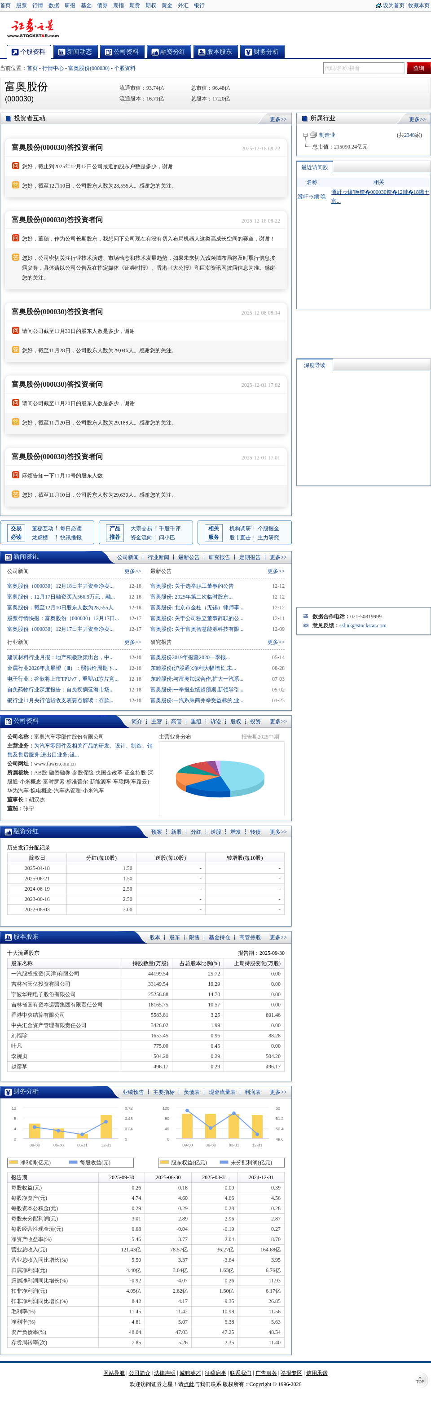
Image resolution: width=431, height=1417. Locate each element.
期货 (134, 5)
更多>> (278, 119)
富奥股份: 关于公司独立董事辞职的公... (196, 618)
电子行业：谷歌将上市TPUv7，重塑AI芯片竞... (63, 679)
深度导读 (314, 365)
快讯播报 (71, 537)
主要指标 (164, 1092)
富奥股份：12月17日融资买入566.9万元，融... (61, 597)
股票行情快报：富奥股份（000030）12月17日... (63, 618)
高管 (176, 721)
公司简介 (139, 1373)
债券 (102, 5)
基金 (86, 5)
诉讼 (216, 721)
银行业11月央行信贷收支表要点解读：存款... (60, 700)
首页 (5, 5)
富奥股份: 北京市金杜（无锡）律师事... (196, 607)
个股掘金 (268, 528)
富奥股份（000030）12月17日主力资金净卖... (60, 629)
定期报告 (250, 557)
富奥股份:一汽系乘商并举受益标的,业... (196, 700)
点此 (189, 1384)
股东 (174, 937)
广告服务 (266, 1373)
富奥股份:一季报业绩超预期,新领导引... (196, 690)
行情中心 (53, 68)
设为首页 (394, 5)
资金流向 (141, 537)
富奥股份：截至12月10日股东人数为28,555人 (60, 607)
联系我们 (240, 1373)
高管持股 (250, 937)
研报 (70, 5)
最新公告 (189, 557)
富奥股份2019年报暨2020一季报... (190, 657)
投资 (255, 721)
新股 (176, 832)
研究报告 (219, 557)
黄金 (167, 5)
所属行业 (322, 118)
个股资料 (125, 68)
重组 (196, 721)
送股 (216, 832)
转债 (255, 832)
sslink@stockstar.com (363, 625)
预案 (156, 832)
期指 (118, 5)
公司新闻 (128, 557)
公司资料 (26, 720)
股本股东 (26, 936)
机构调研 (240, 528)
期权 (150, 5)
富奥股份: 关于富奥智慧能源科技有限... (196, 629)
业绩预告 (133, 1092)
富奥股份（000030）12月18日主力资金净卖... (60, 586)
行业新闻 (158, 557)
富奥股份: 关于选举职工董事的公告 (192, 586)
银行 (199, 5)
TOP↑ (422, 1381)
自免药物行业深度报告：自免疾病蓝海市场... (60, 690)
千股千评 (169, 528)
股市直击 (240, 537)
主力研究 (268, 537)
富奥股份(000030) (89, 68)
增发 (235, 832)
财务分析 (26, 1091)
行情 (37, 5)
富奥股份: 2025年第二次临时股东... (191, 597)
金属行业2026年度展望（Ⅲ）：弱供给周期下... (62, 668)
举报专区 (291, 1373)
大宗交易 (141, 528)
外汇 (183, 5)
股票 (21, 5)
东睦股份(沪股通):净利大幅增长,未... (193, 668)
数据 (53, 5)
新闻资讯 (26, 556)
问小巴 (167, 537)
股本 (155, 937)
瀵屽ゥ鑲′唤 (312, 196)
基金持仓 (219, 937)
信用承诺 (317, 1373)
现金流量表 (222, 1092)
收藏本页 (419, 5)
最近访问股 (314, 167)
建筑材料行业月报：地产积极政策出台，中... (60, 657)
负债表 (192, 1092)
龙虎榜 (40, 537)
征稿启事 (215, 1373)
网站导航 (114, 1373)
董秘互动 (42, 528)
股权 (235, 721)
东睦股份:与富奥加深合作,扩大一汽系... (196, 679)
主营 (156, 721)
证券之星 (33, 28)
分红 (196, 832)
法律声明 (165, 1373)
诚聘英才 (190, 1373)
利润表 (253, 1092)
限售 (194, 937)
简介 (137, 721)
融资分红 (26, 831)
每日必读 (71, 528)
